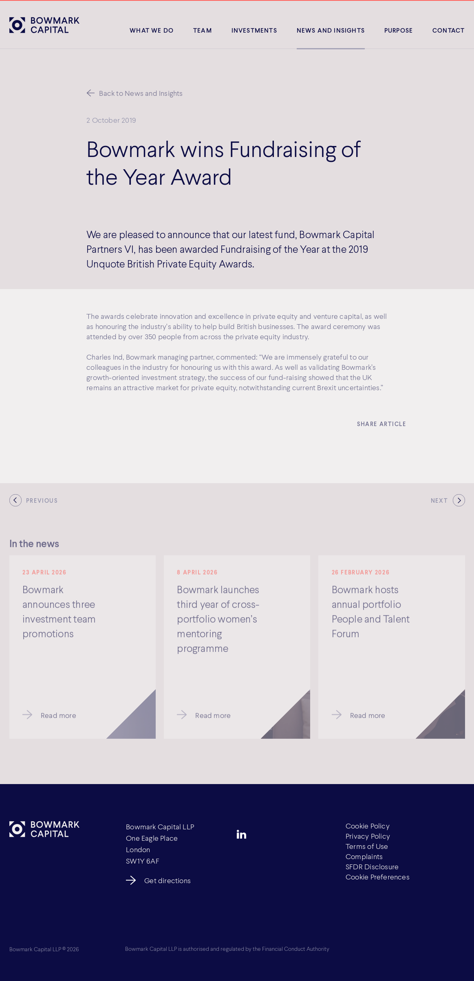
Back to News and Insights (141, 92)
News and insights (331, 30)
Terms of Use (367, 846)
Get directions (167, 880)
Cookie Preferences (378, 876)
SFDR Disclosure (372, 866)
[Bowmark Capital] (44, 24)
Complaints (364, 856)
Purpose (398, 30)
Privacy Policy (368, 835)
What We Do (152, 30)
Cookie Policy (368, 825)
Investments (254, 30)
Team (202, 30)
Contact (448, 30)
